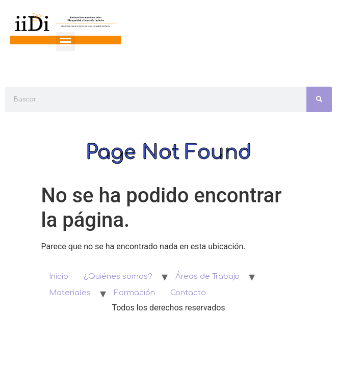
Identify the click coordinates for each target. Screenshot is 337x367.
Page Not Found (169, 153)
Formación (134, 293)
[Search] (319, 99)
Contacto (188, 293)
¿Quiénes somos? (118, 276)
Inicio (58, 276)
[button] (65, 41)
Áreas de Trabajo (207, 276)
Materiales (70, 293)
